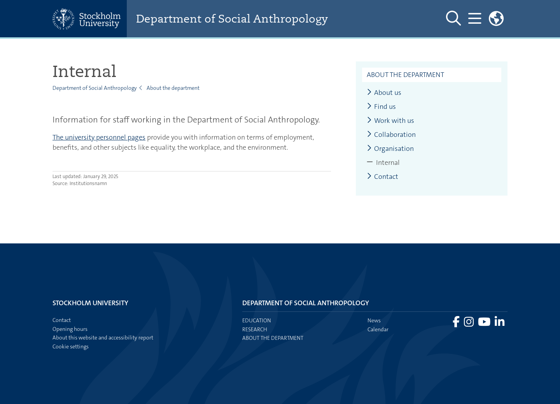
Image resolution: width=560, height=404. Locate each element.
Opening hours (70, 328)
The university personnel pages (98, 137)
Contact (382, 177)
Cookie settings (70, 346)
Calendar (378, 329)
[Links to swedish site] (496, 18)
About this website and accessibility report (102, 337)
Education (256, 320)
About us (384, 93)
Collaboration (391, 135)
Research (254, 329)
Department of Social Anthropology (232, 18)
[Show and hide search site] (453, 18)
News (374, 320)
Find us (381, 107)
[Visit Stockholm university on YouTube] (485, 323)
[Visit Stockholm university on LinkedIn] (499, 323)
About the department (173, 87)
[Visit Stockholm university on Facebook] (457, 323)
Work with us (390, 121)
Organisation (390, 149)
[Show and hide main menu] (474, 18)
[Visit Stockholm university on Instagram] (469, 323)
